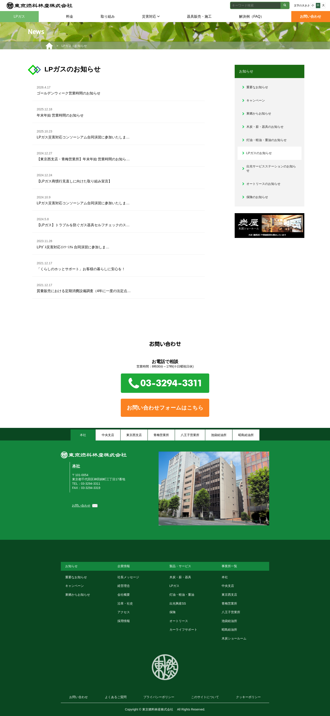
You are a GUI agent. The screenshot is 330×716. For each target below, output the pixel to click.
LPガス (19, 16)
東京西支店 (229, 594)
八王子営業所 (231, 612)
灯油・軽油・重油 (181, 594)
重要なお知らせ (257, 87)
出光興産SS (177, 603)
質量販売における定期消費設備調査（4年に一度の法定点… (84, 287)
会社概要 (123, 594)
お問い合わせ (310, 16)
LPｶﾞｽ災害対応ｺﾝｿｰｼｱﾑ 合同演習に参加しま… (73, 243)
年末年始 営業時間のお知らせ (60, 111)
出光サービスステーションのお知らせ (271, 168)
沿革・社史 (125, 603)
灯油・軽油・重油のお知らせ (266, 140)
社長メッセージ (128, 577)
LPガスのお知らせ (259, 153)
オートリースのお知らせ (263, 184)
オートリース (178, 621)
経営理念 (123, 586)
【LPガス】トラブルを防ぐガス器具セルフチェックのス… (83, 221)
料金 (69, 16)
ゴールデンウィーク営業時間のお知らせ (68, 89)
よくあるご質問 (116, 697)
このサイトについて (205, 697)
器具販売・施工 (199, 16)
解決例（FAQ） (251, 16)
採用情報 (123, 621)
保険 (172, 612)
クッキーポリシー (248, 697)
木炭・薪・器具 (180, 577)
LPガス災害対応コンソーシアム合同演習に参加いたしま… (83, 133)
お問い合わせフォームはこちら (165, 408)
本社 (76, 466)
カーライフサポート (183, 629)
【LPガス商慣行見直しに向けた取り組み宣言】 (74, 177)
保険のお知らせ (257, 197)
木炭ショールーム (234, 638)
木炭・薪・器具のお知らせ (265, 126)
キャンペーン (255, 100)
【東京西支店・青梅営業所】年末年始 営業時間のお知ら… (83, 155)
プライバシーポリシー (158, 697)
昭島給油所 (229, 629)
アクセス (123, 612)
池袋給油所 (229, 621)
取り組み (108, 16)
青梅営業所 (229, 603)
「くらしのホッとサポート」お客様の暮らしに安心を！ (81, 265)
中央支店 (228, 586)
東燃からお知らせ (258, 113)
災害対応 (150, 16)
